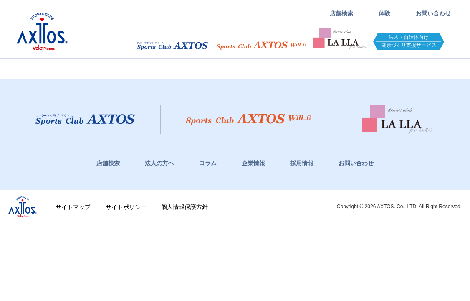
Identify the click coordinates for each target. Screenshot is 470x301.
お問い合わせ (433, 13)
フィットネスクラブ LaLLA (339, 39)
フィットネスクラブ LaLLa (396, 119)
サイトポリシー (126, 207)
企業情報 (253, 163)
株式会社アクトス (22, 206)
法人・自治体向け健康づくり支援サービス (408, 41)
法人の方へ (159, 163)
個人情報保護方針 (184, 207)
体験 (384, 13)
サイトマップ (73, 207)
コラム (208, 163)
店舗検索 (341, 13)
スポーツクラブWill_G (261, 45)
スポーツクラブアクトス (42, 31)
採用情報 (301, 163)
